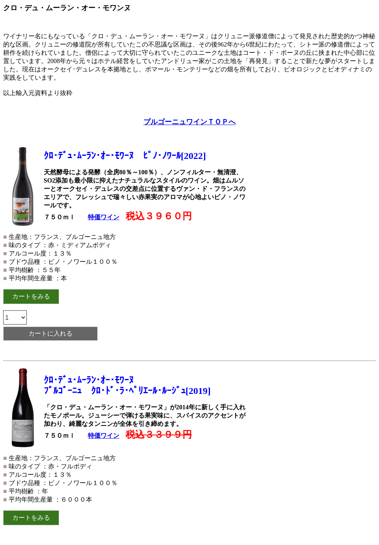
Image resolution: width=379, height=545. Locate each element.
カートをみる (31, 296)
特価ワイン (103, 217)
